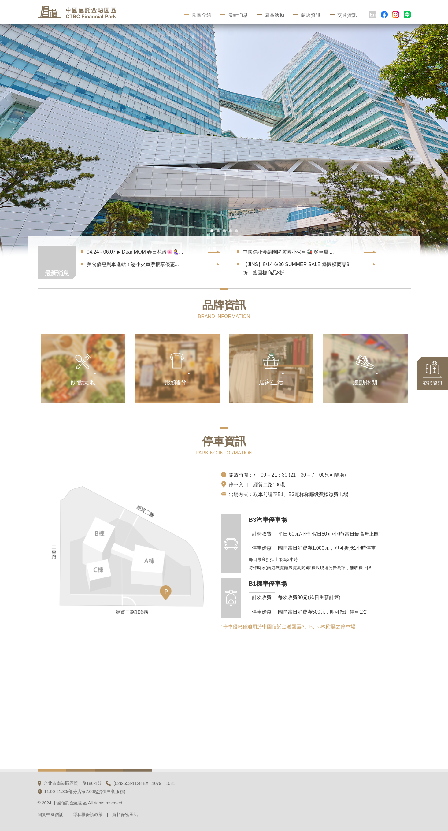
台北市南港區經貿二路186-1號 (70, 783)
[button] (212, 231)
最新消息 (234, 15)
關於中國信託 (50, 814)
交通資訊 (343, 15)
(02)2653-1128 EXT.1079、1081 (140, 783)
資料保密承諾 (125, 814)
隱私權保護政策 (88, 814)
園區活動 (270, 15)
